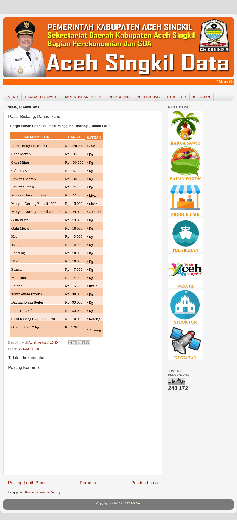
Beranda (88, 482)
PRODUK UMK (148, 97)
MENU (13, 97)
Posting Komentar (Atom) (42, 492)
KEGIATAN (201, 97)
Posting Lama (144, 482)
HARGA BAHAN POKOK (83, 97)
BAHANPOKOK (29, 349)
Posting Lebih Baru (26, 482)
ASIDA (135, 503)
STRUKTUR (176, 97)
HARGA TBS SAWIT (40, 97)
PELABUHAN (119, 97)
